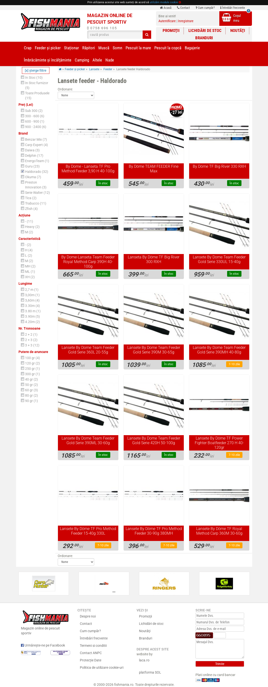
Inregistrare (186, 21)
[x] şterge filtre (35, 70)
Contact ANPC (91, 653)
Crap (27, 47)
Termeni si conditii (93, 646)
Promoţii (171, 30)
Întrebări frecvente (232, 8)
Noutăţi (237, 30)
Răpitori (88, 47)
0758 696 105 (102, 28)
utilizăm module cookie (164, 2)
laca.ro (144, 660)
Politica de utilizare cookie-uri (101, 667)
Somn (117, 47)
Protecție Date (90, 660)
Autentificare (167, 21)
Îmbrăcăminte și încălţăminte (47, 60)
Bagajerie (192, 47)
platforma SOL (150, 672)
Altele (97, 60)
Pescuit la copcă (167, 47)
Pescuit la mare (138, 47)
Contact (183, 8)
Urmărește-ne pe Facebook (43, 645)
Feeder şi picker (48, 47)
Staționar (71, 47)
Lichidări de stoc (205, 30)
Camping (82, 60)
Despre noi (88, 616)
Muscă (103, 47)
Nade (109, 60)
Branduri (204, 37)
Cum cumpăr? (205, 8)
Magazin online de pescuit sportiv (45, 622)
